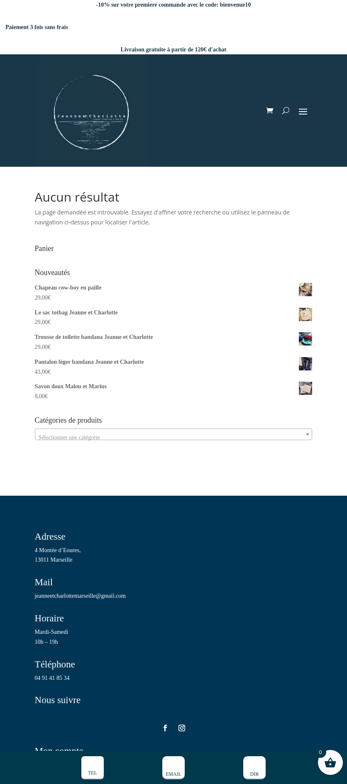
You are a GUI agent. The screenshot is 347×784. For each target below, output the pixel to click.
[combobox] (174, 434)
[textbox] (173, 437)
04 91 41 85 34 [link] (52, 678)
